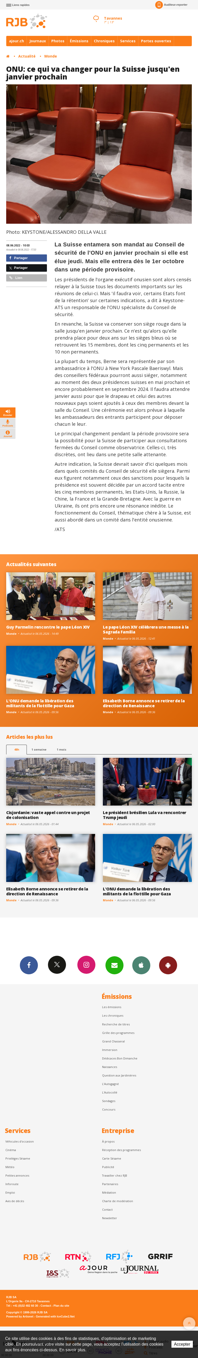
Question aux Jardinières (119, 1075)
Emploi (10, 1192)
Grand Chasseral (113, 1041)
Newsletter (109, 1218)
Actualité (27, 56)
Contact (107, 1209)
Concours (108, 1109)
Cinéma (10, 1150)
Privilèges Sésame (17, 1158)
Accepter (182, 1344)
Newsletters (114, 965)
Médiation (109, 1192)
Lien (15, 278)
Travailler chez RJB (114, 1175)
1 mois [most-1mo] (61, 749)
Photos (57, 40)
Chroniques (104, 40)
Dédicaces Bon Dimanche (119, 1058)
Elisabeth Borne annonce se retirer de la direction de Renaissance (144, 703)
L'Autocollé (109, 1092)
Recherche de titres (116, 1024)
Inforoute (12, 1184)
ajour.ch (16, 40)
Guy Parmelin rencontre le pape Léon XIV (48, 627)
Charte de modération (117, 1201)
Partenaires (110, 1184)
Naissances (109, 1066)
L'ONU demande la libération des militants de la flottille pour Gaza (40, 703)
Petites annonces (17, 1175)
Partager (18, 258)
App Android (168, 965)
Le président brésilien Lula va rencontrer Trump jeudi (144, 815)
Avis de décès (14, 1201)
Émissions (79, 40)
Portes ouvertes (156, 40)
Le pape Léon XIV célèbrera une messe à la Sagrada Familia (146, 629)
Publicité (108, 1167)
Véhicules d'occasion (19, 1141)
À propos (108, 1141)
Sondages (108, 1101)
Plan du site (61, 1305)
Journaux (37, 40)
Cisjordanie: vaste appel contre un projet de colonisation (48, 815)
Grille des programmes (118, 1032)
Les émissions (111, 1007)
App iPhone (141, 965)
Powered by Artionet (19, 1316)
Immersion (109, 1049)
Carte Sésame (111, 1158)
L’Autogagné (110, 1084)
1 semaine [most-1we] (38, 749)
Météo (9, 1167)
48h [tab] (16, 749)
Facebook (29, 965)
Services (128, 40)
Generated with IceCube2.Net (55, 1316)
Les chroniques (112, 1015)
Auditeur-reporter (171, 5)
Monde (50, 56)
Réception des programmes (121, 1150)
